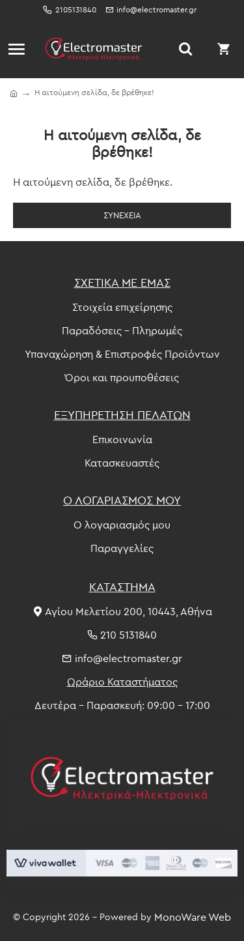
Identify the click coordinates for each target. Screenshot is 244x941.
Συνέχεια (122, 215)
